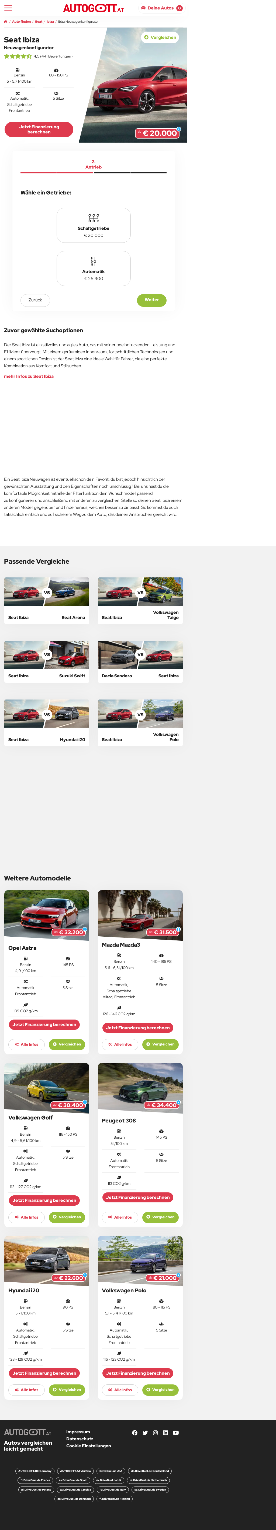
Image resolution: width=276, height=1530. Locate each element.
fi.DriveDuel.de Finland (114, 1499)
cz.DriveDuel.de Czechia (75, 1489)
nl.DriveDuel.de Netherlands (148, 1480)
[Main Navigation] (8, 8)
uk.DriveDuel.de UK (108, 1480)
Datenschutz (79, 1439)
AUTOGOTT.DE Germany (34, 1471)
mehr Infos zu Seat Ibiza (29, 376)
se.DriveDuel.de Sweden (150, 1489)
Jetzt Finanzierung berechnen (39, 129)
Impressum (78, 1432)
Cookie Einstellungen (88, 1446)
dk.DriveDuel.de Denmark (74, 1499)
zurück (35, 300)
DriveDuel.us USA (110, 1471)
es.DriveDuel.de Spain (73, 1480)
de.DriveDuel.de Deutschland (150, 1471)
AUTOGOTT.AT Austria (75, 1471)
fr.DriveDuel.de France (35, 1480)
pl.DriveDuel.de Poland (36, 1489)
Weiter (152, 299)
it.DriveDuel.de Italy (113, 1489)
